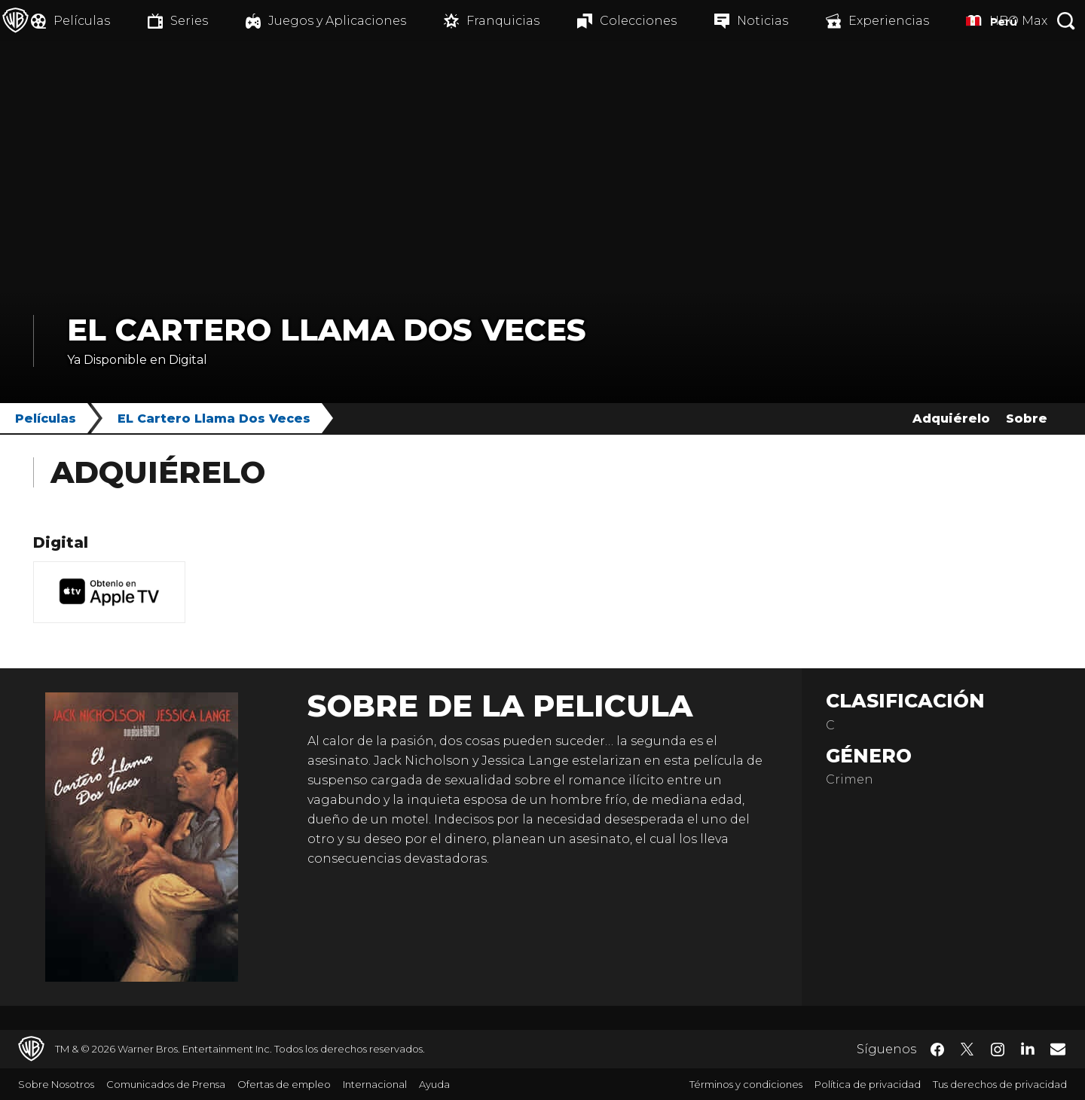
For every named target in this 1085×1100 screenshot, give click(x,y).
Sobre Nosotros (56, 1084)
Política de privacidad (868, 1084)
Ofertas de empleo (284, 1084)
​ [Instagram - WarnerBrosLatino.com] (998, 1049)
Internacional (375, 1084)
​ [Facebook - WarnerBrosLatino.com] (937, 1049)
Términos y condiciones (745, 1084)
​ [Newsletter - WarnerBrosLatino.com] (1058, 1048)
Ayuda (434, 1084)
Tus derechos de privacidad (1000, 1084)
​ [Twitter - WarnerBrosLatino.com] (967, 1049)
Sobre (1026, 418)
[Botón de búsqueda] (1066, 20)
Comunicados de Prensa (165, 1084)
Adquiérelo (951, 418)
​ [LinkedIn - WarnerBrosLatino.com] (1028, 1048)
